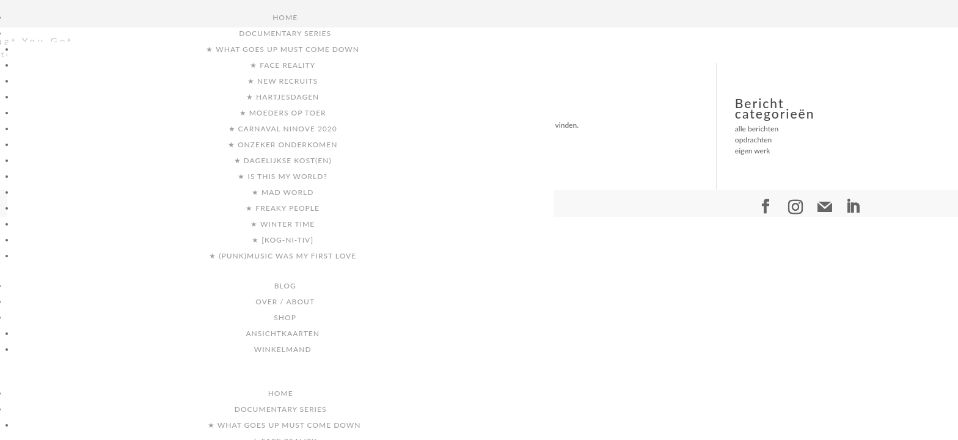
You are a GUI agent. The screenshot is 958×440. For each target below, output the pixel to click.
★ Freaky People (283, 208)
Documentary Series (285, 33)
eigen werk (752, 150)
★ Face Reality (282, 65)
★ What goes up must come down (282, 49)
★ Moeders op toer (283, 112)
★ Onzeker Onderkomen (282, 144)
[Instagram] (795, 207)
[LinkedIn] (853, 206)
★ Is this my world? (282, 176)
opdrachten (753, 139)
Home (285, 17)
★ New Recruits (282, 81)
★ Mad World (282, 192)
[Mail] (825, 207)
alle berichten (756, 128)
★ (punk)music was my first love (282, 255)
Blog (285, 285)
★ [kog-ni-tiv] (282, 239)
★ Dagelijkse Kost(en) (283, 160)
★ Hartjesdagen (282, 96)
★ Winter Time (282, 224)
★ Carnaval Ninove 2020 (283, 128)
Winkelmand (283, 349)
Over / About (285, 301)
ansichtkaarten (283, 333)
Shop (285, 317)
